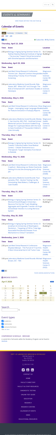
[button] (28, 21)
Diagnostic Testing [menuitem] (28, 390)
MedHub (4, 341)
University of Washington (28, 430)
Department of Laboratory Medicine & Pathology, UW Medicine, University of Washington (12, 5)
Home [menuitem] (28, 378)
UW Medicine (28, 426)
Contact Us (28, 374)
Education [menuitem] (28, 399)
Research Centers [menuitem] (28, 407)
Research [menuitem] (28, 403)
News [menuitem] (28, 415)
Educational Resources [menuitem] (28, 419)
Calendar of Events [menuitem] (28, 411)
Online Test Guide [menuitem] (28, 395)
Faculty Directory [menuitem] (28, 382)
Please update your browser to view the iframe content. (28, 33)
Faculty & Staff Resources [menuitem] (28, 386)
